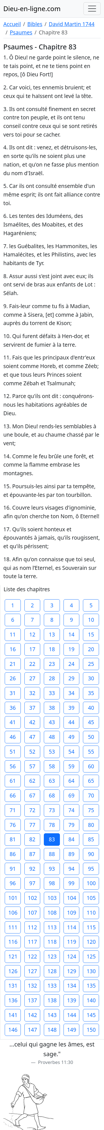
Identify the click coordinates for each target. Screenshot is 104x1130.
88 (52, 854)
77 (32, 825)
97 (32, 883)
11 (13, 634)
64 (72, 780)
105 (91, 898)
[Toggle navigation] (92, 8)
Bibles (34, 24)
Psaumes (21, 32)
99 (72, 883)
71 (13, 810)
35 (91, 693)
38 (52, 707)
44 (72, 722)
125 (91, 956)
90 (91, 854)
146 (12, 1029)
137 (32, 1000)
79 (72, 825)
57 (32, 766)
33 (52, 693)
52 (32, 751)
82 (32, 839)
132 (32, 985)
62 (32, 780)
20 (91, 649)
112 (32, 927)
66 (13, 795)
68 (52, 795)
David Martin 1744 (72, 24)
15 (91, 634)
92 (32, 868)
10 (91, 619)
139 (71, 1000)
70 (91, 795)
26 (13, 678)
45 (91, 722)
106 (12, 912)
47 (32, 737)
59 (72, 766)
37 (32, 707)
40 (91, 707)
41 (13, 722)
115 (91, 927)
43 (52, 722)
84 (72, 839)
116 (12, 941)
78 (52, 825)
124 (71, 956)
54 (72, 751)
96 (13, 883)
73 (52, 810)
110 (91, 912)
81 (13, 839)
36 (13, 707)
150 (91, 1029)
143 (52, 1015)
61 (13, 780)
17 (32, 649)
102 (32, 898)
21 (13, 664)
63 (52, 780)
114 (71, 927)
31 (13, 693)
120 (91, 941)
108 (52, 912)
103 (52, 898)
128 (52, 971)
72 (32, 810)
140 (91, 1000)
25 (91, 664)
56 (13, 766)
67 (32, 795)
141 (12, 1015)
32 (32, 693)
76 (13, 825)
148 (52, 1029)
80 (91, 825)
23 (52, 664)
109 (71, 912)
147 (32, 1029)
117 (32, 941)
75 (91, 810)
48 (52, 737)
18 (52, 649)
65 (91, 780)
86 (13, 854)
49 (72, 737)
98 (52, 883)
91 (13, 868)
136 (12, 1000)
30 (91, 678)
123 (52, 956)
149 (71, 1029)
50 (91, 737)
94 (72, 868)
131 (12, 985)
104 (71, 898)
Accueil (12, 24)
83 (52, 839)
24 (72, 664)
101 (12, 898)
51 (13, 751)
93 (52, 868)
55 (91, 751)
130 (91, 971)
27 (32, 678)
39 (72, 707)
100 (91, 883)
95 (91, 868)
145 (91, 1015)
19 (72, 649)
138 (52, 1000)
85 (91, 839)
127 (32, 971)
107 (32, 912)
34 (72, 693)
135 (91, 985)
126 (12, 971)
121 (12, 956)
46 (13, 737)
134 (71, 985)
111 (12, 927)
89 (72, 854)
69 (72, 795)
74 (72, 810)
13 (52, 634)
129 (71, 971)
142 (32, 1015)
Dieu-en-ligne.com (31, 8)
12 (32, 634)
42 (32, 722)
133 (52, 985)
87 (32, 854)
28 (52, 678)
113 (52, 927)
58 (52, 766)
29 (72, 678)
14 (72, 634)
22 (32, 664)
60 (91, 766)
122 (32, 956)
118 (52, 941)
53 (52, 751)
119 (71, 941)
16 (13, 649)
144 (71, 1015)
